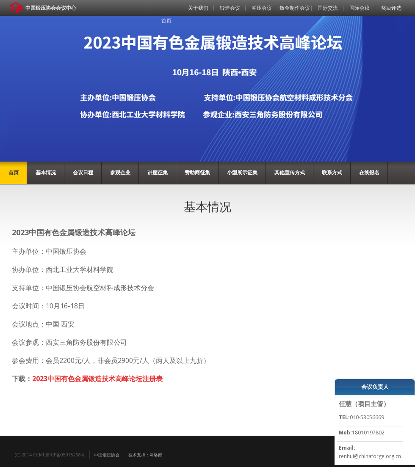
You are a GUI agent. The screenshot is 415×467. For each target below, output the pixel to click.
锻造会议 (230, 7)
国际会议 (359, 7)
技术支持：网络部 (145, 455)
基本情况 (46, 172)
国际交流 (328, 7)
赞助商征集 (197, 172)
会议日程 (83, 172)
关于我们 (198, 7)
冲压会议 (262, 7)
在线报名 (369, 172)
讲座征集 (157, 172)
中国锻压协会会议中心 (50, 7)
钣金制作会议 (294, 7)
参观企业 (120, 172)
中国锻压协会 (106, 455)
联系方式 (332, 172)
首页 (166, 20)
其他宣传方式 (289, 172)
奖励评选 (391, 7)
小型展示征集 (242, 172)
